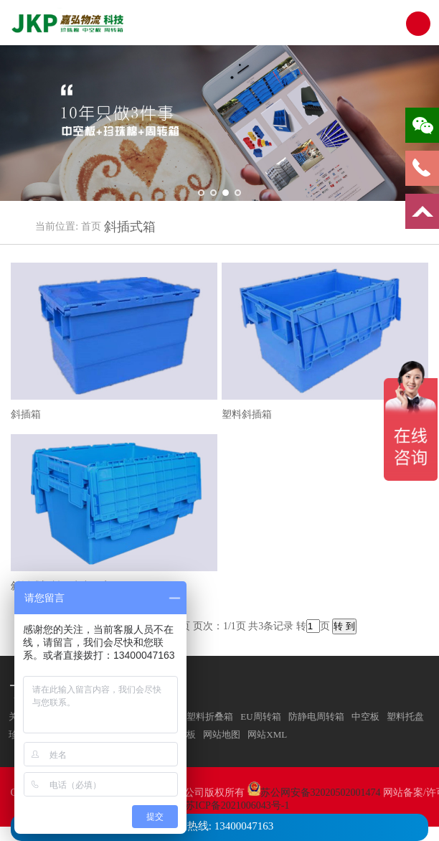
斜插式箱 (130, 227)
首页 (91, 226)
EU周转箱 (260, 716)
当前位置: (56, 226)
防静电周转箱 (316, 716)
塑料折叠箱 (210, 716)
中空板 (365, 716)
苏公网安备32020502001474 (320, 792)
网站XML (267, 734)
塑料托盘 (405, 716)
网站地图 (221, 734)
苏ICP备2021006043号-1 (237, 805)
